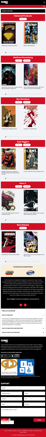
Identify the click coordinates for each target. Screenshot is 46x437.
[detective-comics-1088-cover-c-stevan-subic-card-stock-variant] (31, 200)
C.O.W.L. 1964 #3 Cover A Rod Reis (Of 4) (34, 171)
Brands (15, 430)
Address (4, 398)
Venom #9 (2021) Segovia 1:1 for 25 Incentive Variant (10, 213)
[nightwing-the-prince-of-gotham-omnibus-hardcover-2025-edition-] (9, 159)
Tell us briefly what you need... (9, 409)
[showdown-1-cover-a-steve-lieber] (9, 242)
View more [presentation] (23, 19)
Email (26, 393)
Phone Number (6, 393)
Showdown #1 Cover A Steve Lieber (10, 254)
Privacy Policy (23, 432)
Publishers (24, 430)
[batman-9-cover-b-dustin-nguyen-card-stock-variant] (31, 242)
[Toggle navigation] (44, 6)
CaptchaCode (6, 421)
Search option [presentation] (7, 11)
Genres (19, 430)
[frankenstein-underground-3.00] (9, 116)
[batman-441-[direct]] (31, 33)
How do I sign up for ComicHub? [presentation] (11, 332)
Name (4, 387)
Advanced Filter (38, 430)
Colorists (30, 430)
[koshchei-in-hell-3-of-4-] (31, 116)
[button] (5, 52)
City (26, 398)
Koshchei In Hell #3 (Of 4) (30, 128)
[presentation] (23, 19)
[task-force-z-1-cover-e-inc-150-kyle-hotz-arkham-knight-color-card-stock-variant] (9, 74)
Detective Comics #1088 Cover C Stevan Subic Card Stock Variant (34, 213)
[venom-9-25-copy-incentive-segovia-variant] (9, 200)
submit (39, 420)
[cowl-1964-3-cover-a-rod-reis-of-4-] (31, 159)
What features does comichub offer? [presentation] (12, 328)
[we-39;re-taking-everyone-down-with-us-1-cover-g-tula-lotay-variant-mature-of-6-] (31, 74)
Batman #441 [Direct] (29, 45)
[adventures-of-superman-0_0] (9, 33)
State (3, 404)
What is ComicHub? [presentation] (7, 315)
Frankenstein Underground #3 (9, 128)
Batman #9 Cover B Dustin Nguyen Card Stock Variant (34, 255)
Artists (5, 430)
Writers (10, 430)
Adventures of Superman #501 (9, 45)
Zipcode (27, 404)
